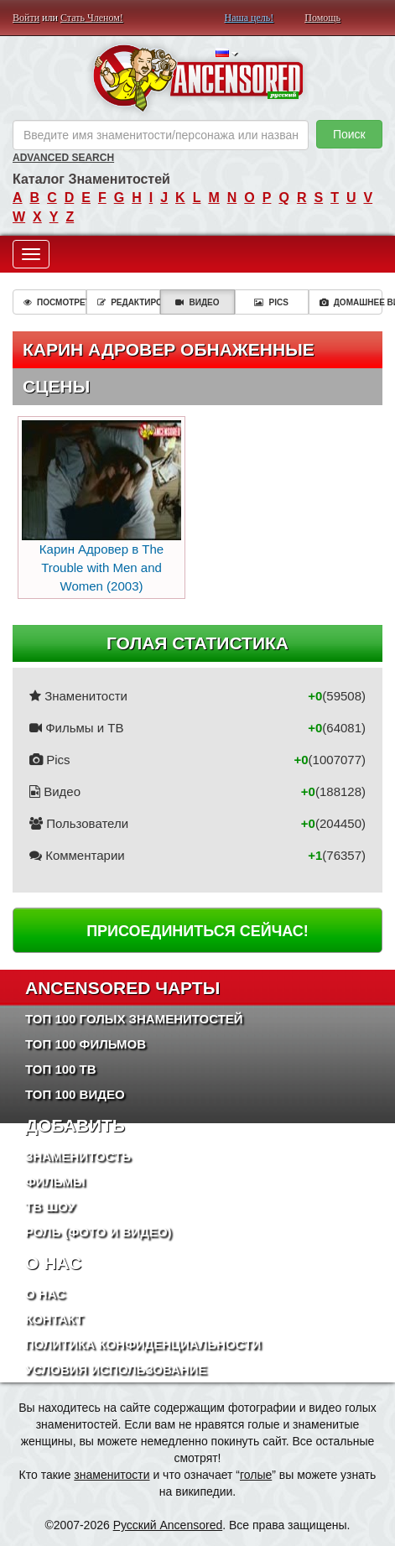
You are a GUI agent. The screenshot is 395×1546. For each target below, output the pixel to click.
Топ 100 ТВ (60, 1069)
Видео (197, 302)
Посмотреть (54, 302)
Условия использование (116, 1369)
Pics (271, 302)
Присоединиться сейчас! (197, 931)
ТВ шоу (50, 1207)
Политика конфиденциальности (143, 1344)
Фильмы (55, 1181)
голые (256, 1474)
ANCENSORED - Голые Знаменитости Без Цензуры (197, 78)
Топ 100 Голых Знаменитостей (134, 1019)
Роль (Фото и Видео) (98, 1232)
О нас (45, 1294)
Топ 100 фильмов (85, 1044)
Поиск (349, 134)
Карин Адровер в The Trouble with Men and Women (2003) (101, 506)
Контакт (54, 1319)
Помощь (322, 17)
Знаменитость (78, 1156)
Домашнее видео (351, 302)
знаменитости (111, 1474)
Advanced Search (63, 158)
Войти (26, 17)
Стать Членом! (91, 17)
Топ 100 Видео (75, 1094)
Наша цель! (249, 17)
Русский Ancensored (168, 1525)
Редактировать (128, 302)
